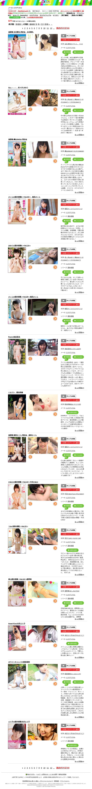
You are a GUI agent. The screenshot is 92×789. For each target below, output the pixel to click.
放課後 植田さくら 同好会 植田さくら (22, 435)
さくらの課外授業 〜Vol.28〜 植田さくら (23, 297)
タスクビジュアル (45, 15)
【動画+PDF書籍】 (77, 15)
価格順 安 (33, 24)
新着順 (18, 24)
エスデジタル (34, 15)
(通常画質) (67, 53)
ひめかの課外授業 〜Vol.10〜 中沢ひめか (23, 482)
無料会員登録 (62, 774)
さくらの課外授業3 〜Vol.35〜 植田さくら (24, 197)
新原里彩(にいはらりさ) (73, 674)
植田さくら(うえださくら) (73, 209)
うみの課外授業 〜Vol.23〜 (18, 526)
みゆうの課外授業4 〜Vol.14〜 (19, 245)
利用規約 (56, 781)
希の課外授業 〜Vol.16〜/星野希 (20, 579)
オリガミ (56, 15)
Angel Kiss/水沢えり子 (16, 623)
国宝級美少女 (71, 13)
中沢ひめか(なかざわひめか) (74, 494)
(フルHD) (78, 52)
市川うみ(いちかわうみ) (73, 538)
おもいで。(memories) (20, 15)
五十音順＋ (45, 24)
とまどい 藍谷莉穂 (15, 392)
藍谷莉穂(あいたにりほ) (73, 404)
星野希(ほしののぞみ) (72, 591)
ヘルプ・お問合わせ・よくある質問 (46, 774)
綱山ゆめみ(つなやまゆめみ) (74, 151)
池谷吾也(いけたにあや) (73, 349)
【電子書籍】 (65, 15)
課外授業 (71, 216)
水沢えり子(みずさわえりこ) (74, 635)
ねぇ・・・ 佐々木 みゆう (18, 87)
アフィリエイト (64, 781)
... (54, 28)
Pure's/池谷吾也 (14, 337)
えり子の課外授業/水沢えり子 (19, 722)
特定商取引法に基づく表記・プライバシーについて (38, 781)
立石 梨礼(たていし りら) (74, 44)
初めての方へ (30, 774)
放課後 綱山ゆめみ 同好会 (17, 139)
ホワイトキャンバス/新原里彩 (19, 662)
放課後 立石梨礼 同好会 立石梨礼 (21, 32)
